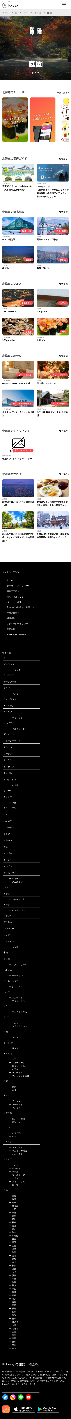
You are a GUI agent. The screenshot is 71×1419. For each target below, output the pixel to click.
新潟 (12, 1305)
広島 (12, 1295)
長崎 (12, 1342)
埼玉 (12, 1242)
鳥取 (12, 1202)
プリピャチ (16, 718)
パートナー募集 (14, 602)
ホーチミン (16, 975)
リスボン (15, 1048)
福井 (12, 1226)
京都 (12, 1335)
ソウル (13, 1037)
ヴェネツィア (17, 1175)
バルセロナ (16, 1154)
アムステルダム (18, 1012)
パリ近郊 (15, 1133)
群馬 (12, 1318)
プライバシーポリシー (17, 623)
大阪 (12, 1325)
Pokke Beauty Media (16, 634)
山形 (12, 1245)
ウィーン (15, 878)
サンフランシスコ (19, 1076)
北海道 (37, 12)
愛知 (12, 1315)
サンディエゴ (17, 1072)
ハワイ (13, 1069)
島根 (12, 1345)
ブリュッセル (17, 1001)
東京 (12, 1348)
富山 (12, 1229)
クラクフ (15, 670)
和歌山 (13, 1235)
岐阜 (12, 1239)
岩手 (12, 1252)
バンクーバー (17, 910)
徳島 (12, 1196)
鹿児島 (13, 1206)
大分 (12, 1272)
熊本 (12, 1232)
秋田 (12, 1219)
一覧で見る (62, 93)
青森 (12, 1255)
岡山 (12, 1288)
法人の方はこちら (15, 596)
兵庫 (12, 1282)
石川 (12, 1298)
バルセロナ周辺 (18, 1151)
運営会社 (11, 629)
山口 (12, 1209)
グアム (13, 1059)
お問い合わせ (13, 613)
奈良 (12, 1302)
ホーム (5, 12)
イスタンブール (18, 964)
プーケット (16, 1104)
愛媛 (12, 1275)
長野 (12, 1312)
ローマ (13, 1185)
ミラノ (13, 1178)
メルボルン (16, 882)
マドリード (16, 1147)
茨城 (12, 1308)
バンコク (15, 1108)
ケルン (13, 1023)
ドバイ (13, 694)
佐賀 (12, 1199)
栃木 (12, 1285)
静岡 (12, 1292)
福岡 (12, 1265)
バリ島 (13, 785)
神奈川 (13, 1322)
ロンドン (15, 1122)
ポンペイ (15, 1168)
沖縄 (12, 1269)
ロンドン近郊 (17, 1119)
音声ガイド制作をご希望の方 (20, 607)
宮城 (12, 1259)
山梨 (12, 1332)
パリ (12, 1136)
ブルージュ (16, 997)
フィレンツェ (17, 1181)
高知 (12, 1212)
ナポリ (13, 1165)
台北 (12, 1090)
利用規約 (11, 618)
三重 (12, 1338)
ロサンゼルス (17, 1066)
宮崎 (12, 1216)
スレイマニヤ (17, 899)
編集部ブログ (13, 591)
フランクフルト (18, 1026)
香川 (12, 1262)
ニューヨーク (17, 1062)
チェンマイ (16, 1101)
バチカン (15, 1171)
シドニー (15, 986)
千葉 (12, 1279)
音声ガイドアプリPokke (18, 585)
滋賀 (12, 1249)
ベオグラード (17, 729)
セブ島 (13, 947)
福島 (12, 1222)
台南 (12, 1087)
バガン (13, 803)
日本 (26, 12)
